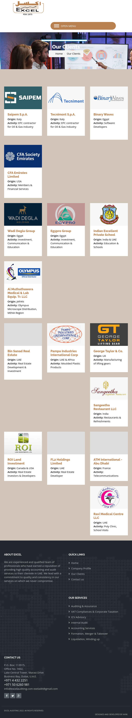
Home (59, 53)
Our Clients (73, 53)
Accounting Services (83, 628)
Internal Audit (79, 622)
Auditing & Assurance (84, 606)
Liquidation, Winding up (85, 639)
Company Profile (81, 568)
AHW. (125, 714)
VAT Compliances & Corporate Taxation (94, 611)
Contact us (77, 579)
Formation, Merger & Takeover (89, 633)
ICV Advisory (78, 617)
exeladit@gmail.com (46, 688)
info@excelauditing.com (18, 688)
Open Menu (68, 26)
